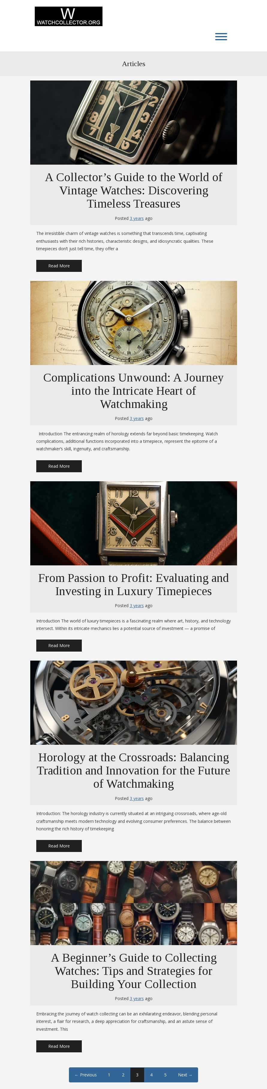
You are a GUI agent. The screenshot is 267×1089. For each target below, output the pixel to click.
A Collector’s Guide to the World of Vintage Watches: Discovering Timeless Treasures (133, 190)
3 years (137, 218)
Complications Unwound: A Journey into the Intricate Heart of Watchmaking (133, 391)
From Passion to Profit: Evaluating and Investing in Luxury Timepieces (133, 584)
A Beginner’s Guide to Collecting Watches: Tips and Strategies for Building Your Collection (134, 971)
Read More (59, 266)
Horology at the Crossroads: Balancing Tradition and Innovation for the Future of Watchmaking (133, 770)
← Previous (86, 1075)
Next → (185, 1075)
